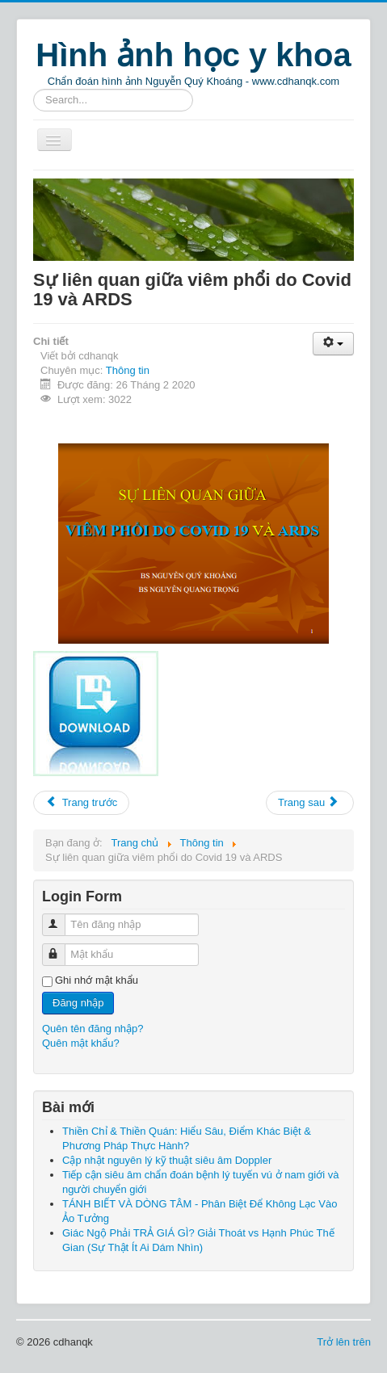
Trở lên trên (344, 1342)
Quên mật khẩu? (81, 1043)
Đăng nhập (78, 1003)
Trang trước (81, 802)
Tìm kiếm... (33, 89)
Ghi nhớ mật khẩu (96, 980)
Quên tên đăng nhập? (93, 1028)
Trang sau (308, 802)
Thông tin (127, 370)
